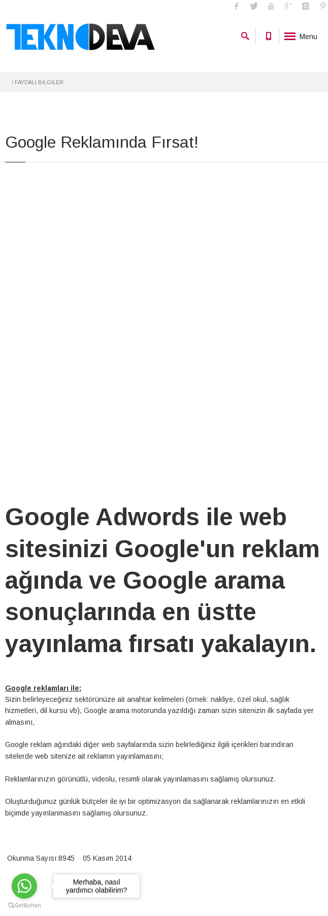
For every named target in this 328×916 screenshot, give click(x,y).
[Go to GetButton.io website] (24, 905)
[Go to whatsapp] (24, 886)
